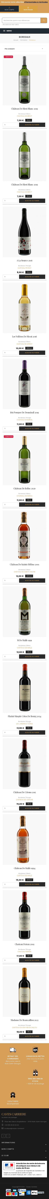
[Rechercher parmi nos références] (24, 20)
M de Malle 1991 (24, 640)
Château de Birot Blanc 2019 (24, 108)
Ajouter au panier (32, 125)
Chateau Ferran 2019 (24, 944)
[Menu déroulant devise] (43, 1140)
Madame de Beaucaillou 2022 (24, 1020)
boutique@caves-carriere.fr (14, 1128)
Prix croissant (24, 49)
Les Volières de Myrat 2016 (24, 336)
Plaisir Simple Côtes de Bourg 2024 (24, 716)
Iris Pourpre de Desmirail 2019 (24, 412)
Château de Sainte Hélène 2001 (24, 564)
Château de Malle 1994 (24, 868)
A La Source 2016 (24, 260)
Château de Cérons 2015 (24, 792)
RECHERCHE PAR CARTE (10, 25)
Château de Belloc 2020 (24, 488)
